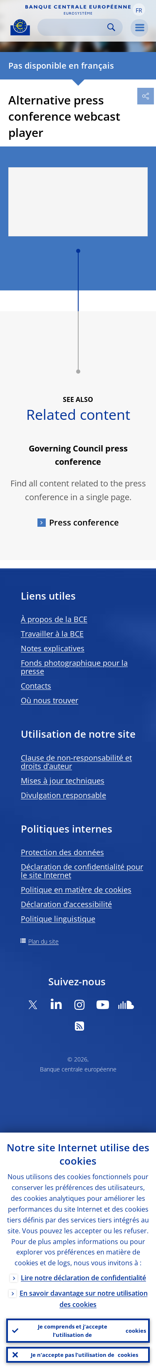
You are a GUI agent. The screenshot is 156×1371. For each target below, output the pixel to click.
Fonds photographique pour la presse (74, 667)
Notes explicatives (52, 648)
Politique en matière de (76, 890)
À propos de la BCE (54, 619)
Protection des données (62, 852)
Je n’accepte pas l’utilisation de (84, 1355)
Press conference (84, 522)
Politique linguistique (58, 919)
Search (111, 27)
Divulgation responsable (63, 795)
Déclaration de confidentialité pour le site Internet (82, 871)
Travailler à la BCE (52, 634)
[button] (139, 9)
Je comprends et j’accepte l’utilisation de (92, 1331)
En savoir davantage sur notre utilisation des (84, 1299)
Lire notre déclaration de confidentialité (83, 1277)
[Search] (73, 27)
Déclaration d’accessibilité (66, 904)
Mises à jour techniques (62, 781)
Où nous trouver (49, 700)
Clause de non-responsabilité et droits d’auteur (76, 762)
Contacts (36, 686)
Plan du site (43, 941)
